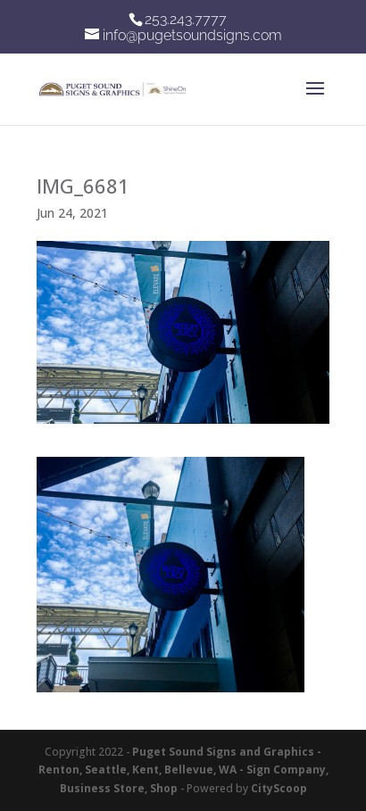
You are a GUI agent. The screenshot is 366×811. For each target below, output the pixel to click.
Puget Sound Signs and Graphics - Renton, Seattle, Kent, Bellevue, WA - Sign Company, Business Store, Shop (183, 770)
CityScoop (279, 788)
